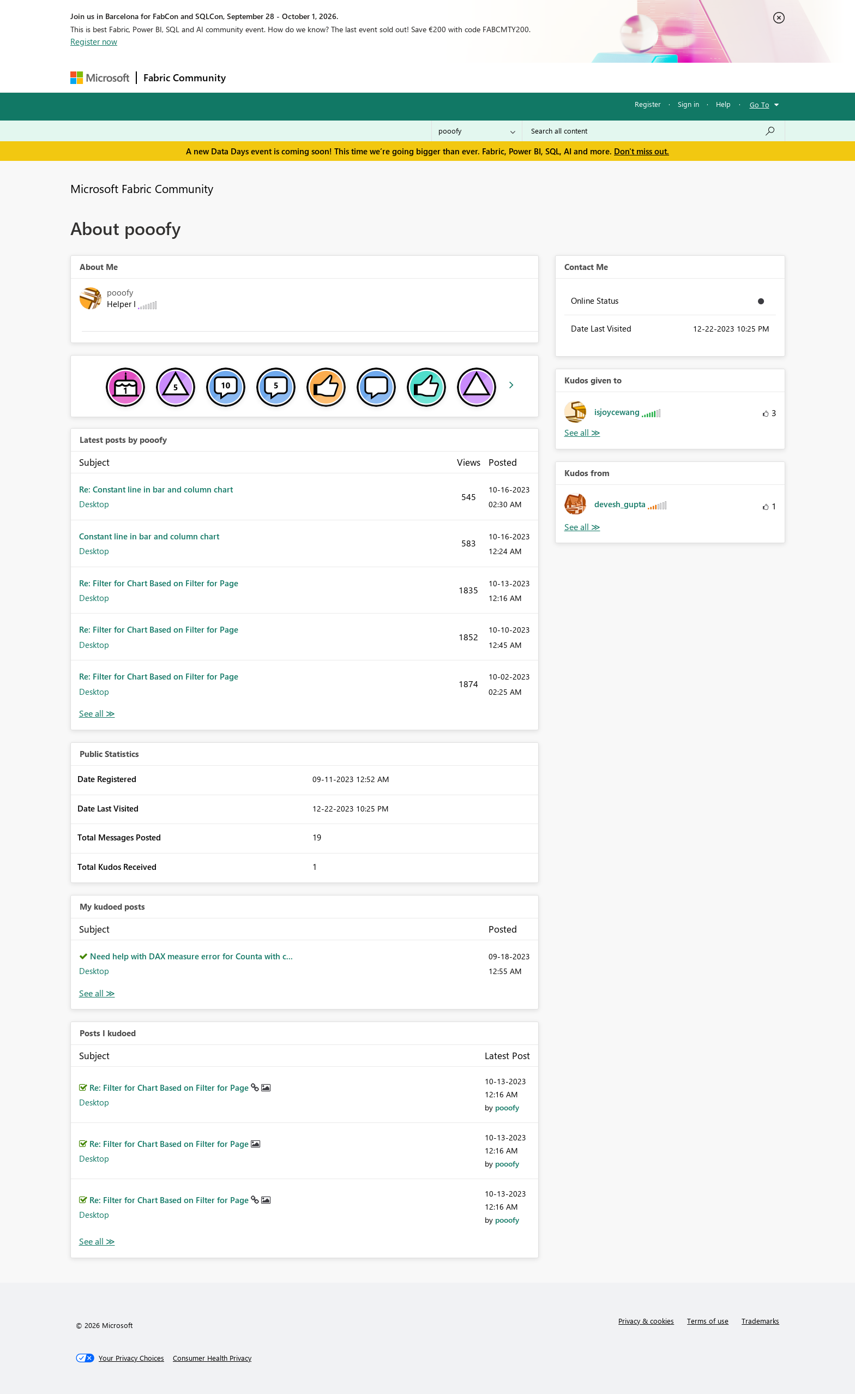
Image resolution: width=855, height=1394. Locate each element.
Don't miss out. (641, 151)
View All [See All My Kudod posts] (97, 993)
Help (723, 104)
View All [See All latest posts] (97, 713)
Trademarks (760, 1320)
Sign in (688, 104)
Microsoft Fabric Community (141, 188)
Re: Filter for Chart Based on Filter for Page (158, 583)
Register (648, 104)
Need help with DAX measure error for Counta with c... (191, 956)
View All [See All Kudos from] (582, 527)
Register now (93, 41)
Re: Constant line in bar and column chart (156, 489)
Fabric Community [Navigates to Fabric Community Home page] (184, 77)
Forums (250, 77)
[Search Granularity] (477, 131)
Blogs (440, 77)
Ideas (343, 77)
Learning (482, 77)
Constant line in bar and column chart (149, 536)
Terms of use (707, 1320)
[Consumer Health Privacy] (212, 1358)
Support (528, 77)
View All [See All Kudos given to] (582, 432)
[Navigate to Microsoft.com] (99, 77)
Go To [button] (759, 104)
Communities (391, 77)
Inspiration (298, 77)
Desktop (94, 503)
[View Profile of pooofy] (507, 1107)
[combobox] (653, 131)
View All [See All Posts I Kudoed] (97, 1241)
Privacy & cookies (646, 1320)
